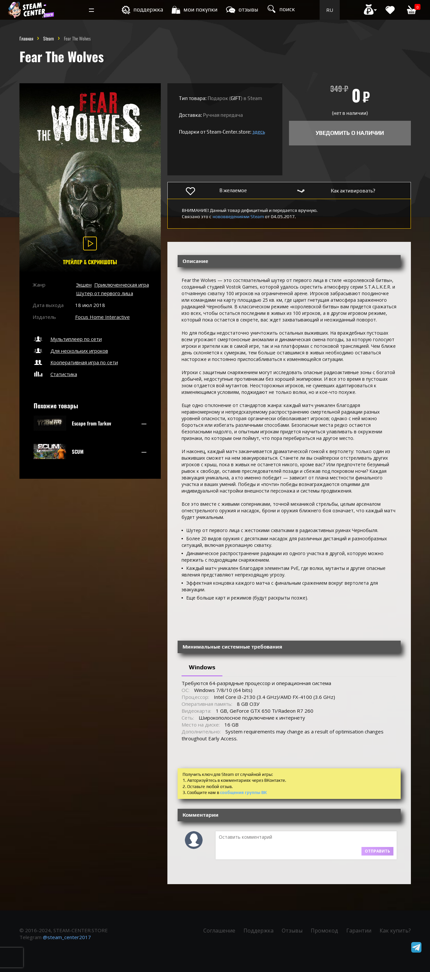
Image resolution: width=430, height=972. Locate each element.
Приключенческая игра (121, 284)
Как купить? (395, 930)
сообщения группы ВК (243, 792)
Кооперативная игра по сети (75, 362)
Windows (202, 667)
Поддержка (258, 930)
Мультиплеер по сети (67, 339)
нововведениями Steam (238, 216)
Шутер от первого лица (104, 293)
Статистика (55, 374)
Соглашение (219, 930)
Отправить (377, 851)
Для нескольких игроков (70, 350)
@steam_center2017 (67, 937)
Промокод (324, 930)
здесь (258, 132)
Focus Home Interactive (102, 317)
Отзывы (292, 930)
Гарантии (358, 930)
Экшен (84, 284)
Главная (26, 38)
